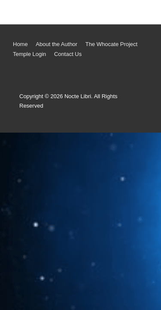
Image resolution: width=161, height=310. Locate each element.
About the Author (56, 44)
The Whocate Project (111, 44)
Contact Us (68, 54)
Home (20, 44)
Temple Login (29, 54)
